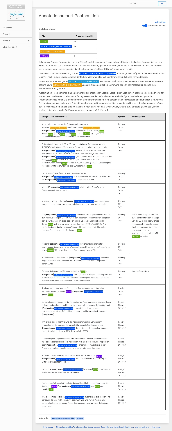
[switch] (144, 26)
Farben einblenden (157, 25)
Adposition (160, 22)
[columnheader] (56, 36)
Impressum (156, 427)
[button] (16, 34)
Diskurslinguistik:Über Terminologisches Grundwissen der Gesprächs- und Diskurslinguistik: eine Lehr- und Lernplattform (102, 427)
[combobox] (143, 3)
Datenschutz (48, 427)
